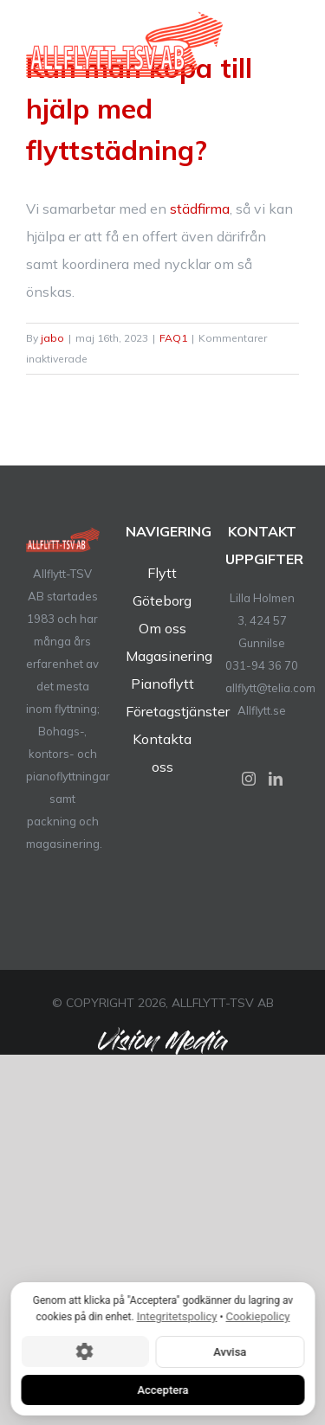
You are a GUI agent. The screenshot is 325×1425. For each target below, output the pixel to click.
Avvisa (229, 1351)
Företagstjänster (178, 711)
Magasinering (169, 655)
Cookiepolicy (257, 1316)
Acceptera (162, 1389)
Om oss (162, 628)
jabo (52, 337)
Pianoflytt (162, 683)
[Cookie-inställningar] (84, 1351)
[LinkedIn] (276, 779)
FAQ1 (173, 337)
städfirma (200, 208)
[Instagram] (249, 779)
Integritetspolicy (176, 1316)
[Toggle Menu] (288, 53)
